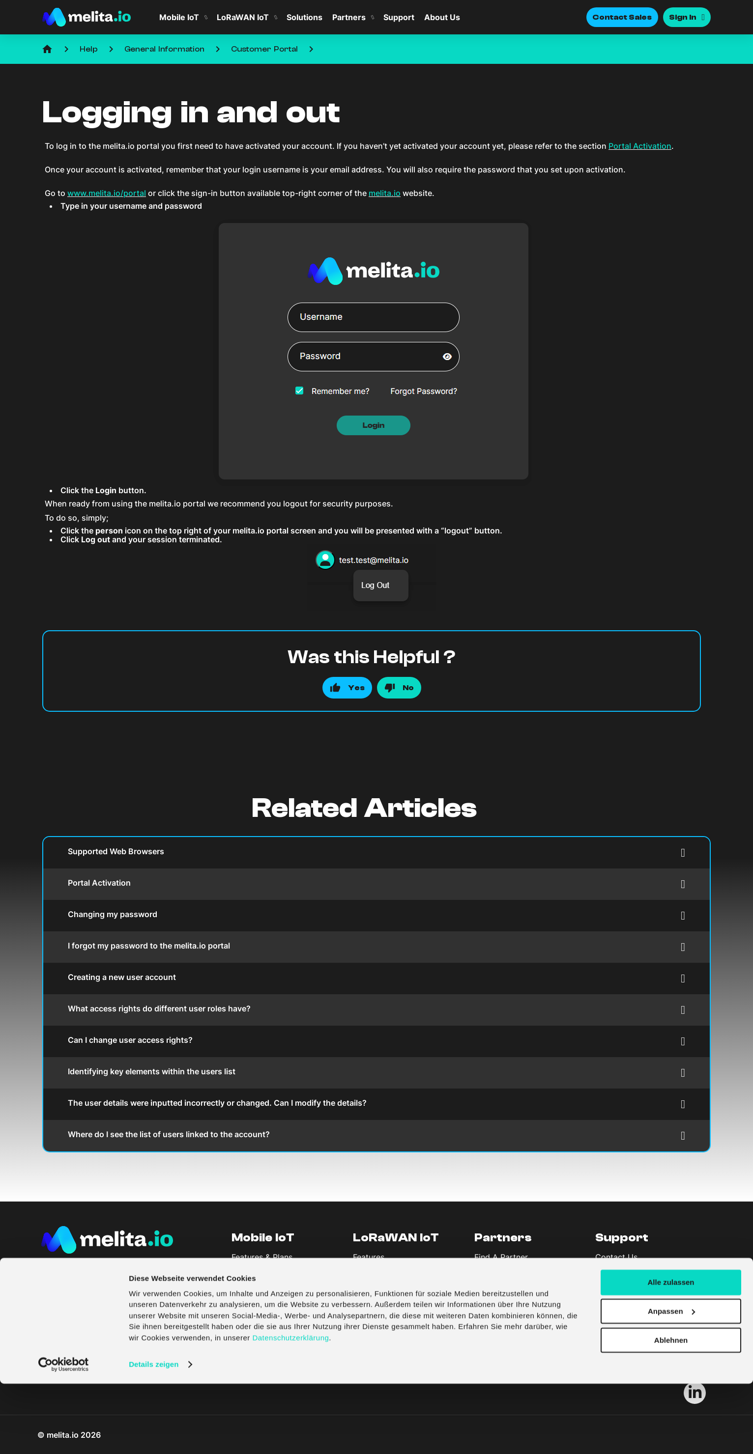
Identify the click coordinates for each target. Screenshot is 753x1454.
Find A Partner (501, 1257)
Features (368, 1257)
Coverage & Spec (264, 1266)
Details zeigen (153, 1434)
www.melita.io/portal (106, 193)
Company (261, 1305)
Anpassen (671, 1381)
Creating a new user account (376, 978)
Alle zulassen (670, 1352)
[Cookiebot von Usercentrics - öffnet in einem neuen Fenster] (64, 1434)
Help (89, 49)
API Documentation (631, 1275)
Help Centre (617, 1266)
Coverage (371, 1266)
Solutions (304, 17)
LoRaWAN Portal (383, 1275)
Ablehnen (671, 1410)
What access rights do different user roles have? (376, 1010)
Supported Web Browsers (376, 852)
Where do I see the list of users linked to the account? (376, 1135)
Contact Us (616, 1257)
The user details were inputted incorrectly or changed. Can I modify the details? (376, 1104)
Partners (349, 17)
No (408, 687)
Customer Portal (264, 49)
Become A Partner (508, 1266)
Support (398, 17)
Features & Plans (262, 1257)
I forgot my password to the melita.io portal (376, 947)
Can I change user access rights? (376, 1041)
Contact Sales (622, 17)
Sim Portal (251, 1275)
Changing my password (376, 915)
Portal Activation (639, 146)
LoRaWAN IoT (243, 17)
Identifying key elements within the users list (376, 1072)
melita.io (385, 193)
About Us (442, 17)
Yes (356, 687)
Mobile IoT (179, 17)
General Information (164, 49)
